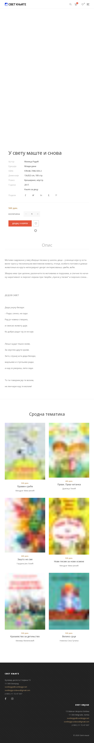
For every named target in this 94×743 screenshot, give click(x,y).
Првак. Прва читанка (69, 484)
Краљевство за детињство (25, 636)
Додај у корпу (20, 223)
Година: (12, 184)
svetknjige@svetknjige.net (16, 687)
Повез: (11, 180)
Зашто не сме (25, 559)
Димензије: (13, 175)
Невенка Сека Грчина (69, 640)
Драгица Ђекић (69, 488)
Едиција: (12, 166)
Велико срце (69, 636)
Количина (14, 214)
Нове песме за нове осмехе (69, 561)
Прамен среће (25, 486)
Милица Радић (31, 161)
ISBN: (10, 171)
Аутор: (11, 161)
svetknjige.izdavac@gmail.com (17, 690)
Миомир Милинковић (25, 640)
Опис (47, 245)
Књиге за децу (31, 189)
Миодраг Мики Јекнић (25, 490)
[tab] (47, 245)
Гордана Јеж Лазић (25, 563)
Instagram (12, 699)
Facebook (5, 699)
